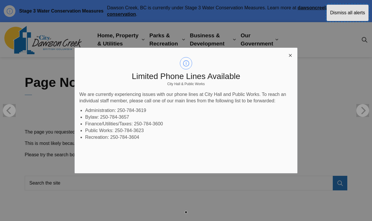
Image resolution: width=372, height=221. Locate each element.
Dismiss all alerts (347, 12)
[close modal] (290, 55)
